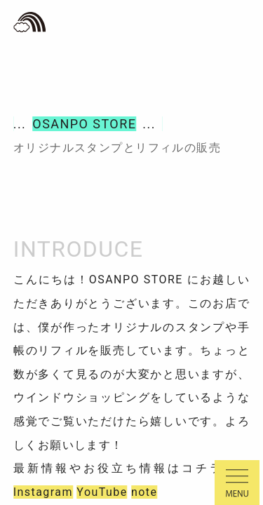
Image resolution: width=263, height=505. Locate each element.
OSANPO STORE (84, 123)
